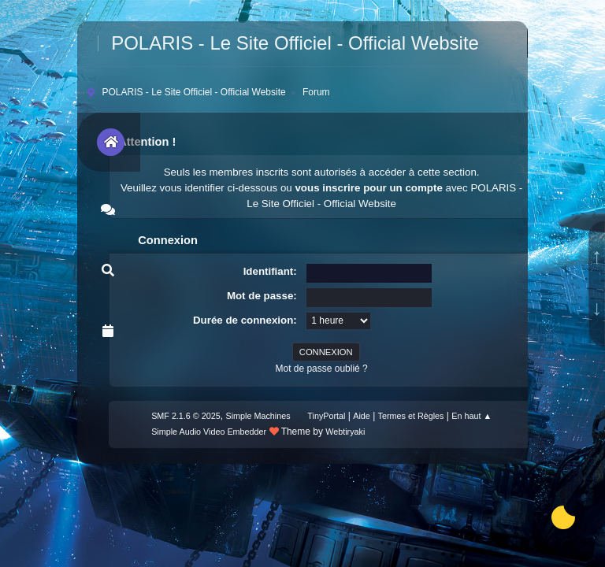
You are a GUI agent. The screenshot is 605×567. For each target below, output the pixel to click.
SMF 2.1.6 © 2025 (186, 416)
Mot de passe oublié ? (321, 368)
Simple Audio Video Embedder (208, 431)
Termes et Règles (411, 416)
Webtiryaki (345, 431)
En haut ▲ (471, 416)
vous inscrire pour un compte (368, 188)
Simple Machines (257, 416)
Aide (361, 416)
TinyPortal (326, 416)
